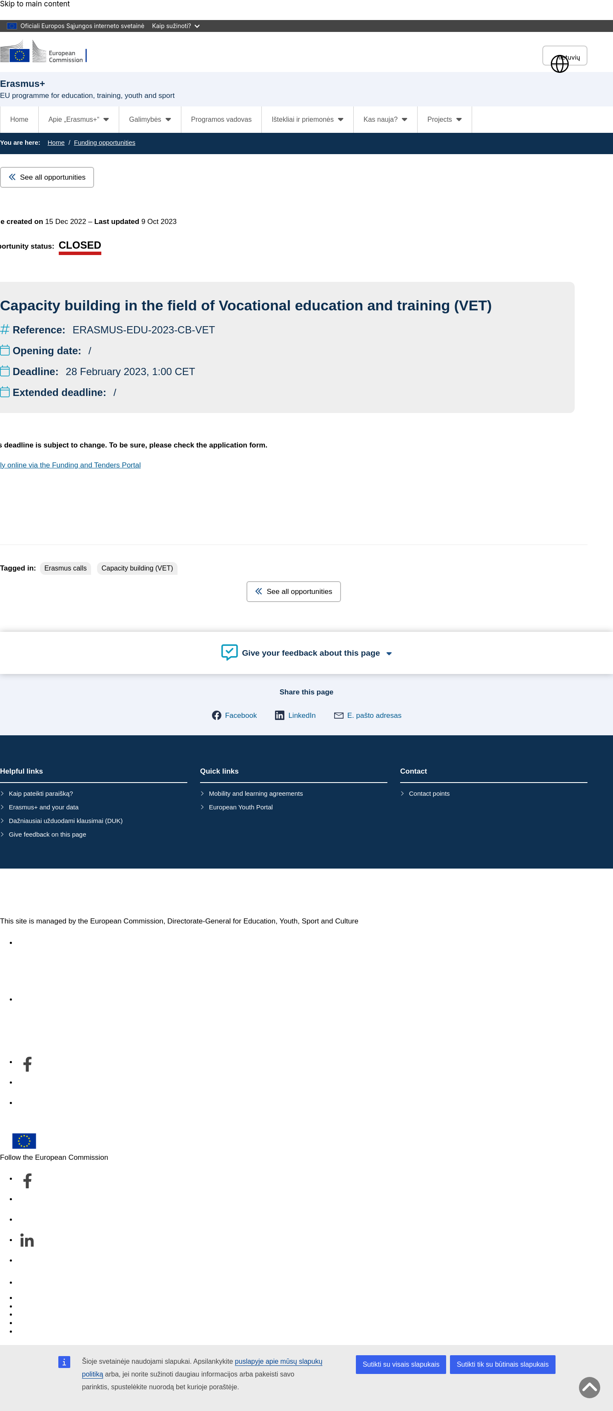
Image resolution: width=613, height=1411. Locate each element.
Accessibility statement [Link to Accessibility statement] (53, 943)
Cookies (30, 1315)
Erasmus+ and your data (44, 807)
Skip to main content (35, 4)
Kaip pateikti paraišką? (41, 793)
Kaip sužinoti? (176, 25)
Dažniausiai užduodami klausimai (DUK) (66, 820)
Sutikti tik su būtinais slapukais (503, 1364)
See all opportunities (47, 177)
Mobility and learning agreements (256, 793)
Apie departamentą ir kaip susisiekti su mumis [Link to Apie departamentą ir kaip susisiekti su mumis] (90, 999)
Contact (29, 1283)
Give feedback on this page (47, 834)
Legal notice (36, 1332)
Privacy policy (39, 1323)
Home (19, 119)
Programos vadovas (221, 119)
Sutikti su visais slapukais (401, 1364)
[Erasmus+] (49, 52)
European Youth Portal (241, 807)
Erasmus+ (37, 892)
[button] (234, 715)
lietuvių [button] (565, 57)
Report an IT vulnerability (57, 1298)
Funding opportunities (104, 142)
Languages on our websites (61, 1306)
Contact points (429, 793)
